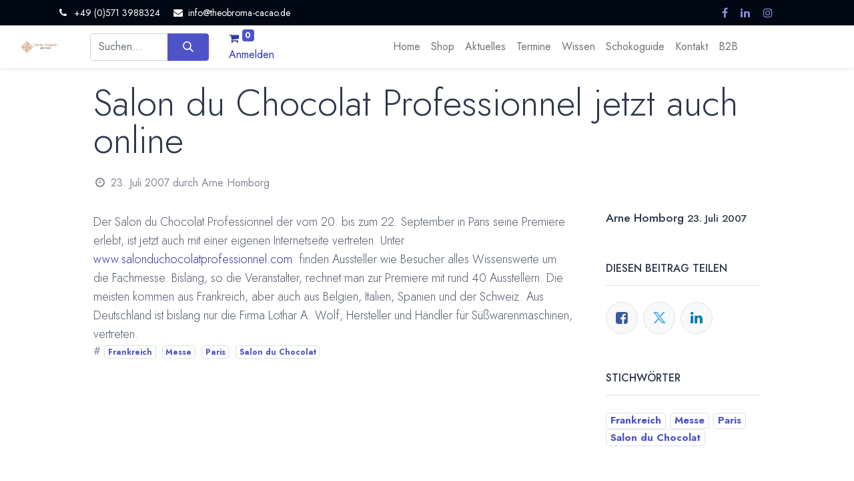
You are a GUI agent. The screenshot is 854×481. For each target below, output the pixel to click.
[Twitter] (659, 318)
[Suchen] (187, 46)
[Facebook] (622, 318)
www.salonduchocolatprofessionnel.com (192, 259)
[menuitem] (407, 46)
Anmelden (251, 54)
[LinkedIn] (697, 318)
